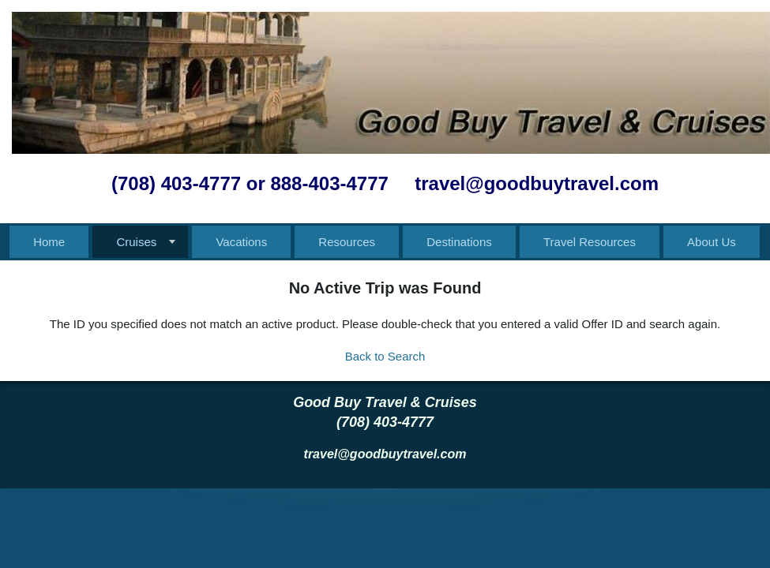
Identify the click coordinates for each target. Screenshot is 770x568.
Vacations (241, 241)
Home (49, 241)
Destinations (459, 241)
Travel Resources (589, 241)
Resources (346, 241)
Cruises (136, 241)
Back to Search (385, 356)
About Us (711, 241)
